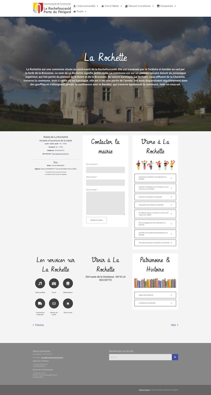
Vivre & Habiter (113, 6)
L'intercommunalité (88, 6)
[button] (155, 178)
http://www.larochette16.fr (60, 154)
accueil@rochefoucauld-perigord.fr (52, 357)
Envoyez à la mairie (96, 220)
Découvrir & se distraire (141, 6)
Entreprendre (168, 6)
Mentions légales (144, 390)
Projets (82, 11)
